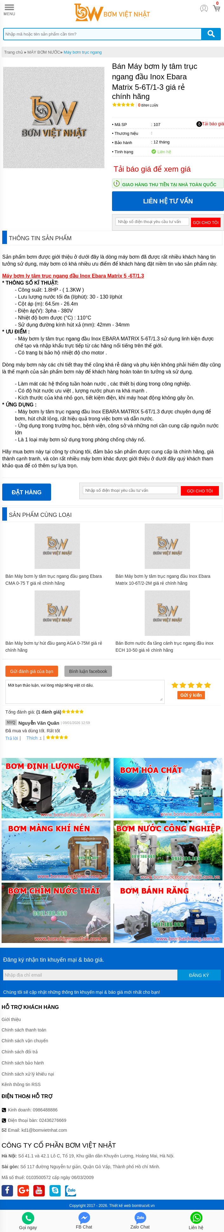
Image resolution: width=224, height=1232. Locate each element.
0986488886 (45, 1109)
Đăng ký (199, 975)
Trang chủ (13, 52)
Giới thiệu (11, 1019)
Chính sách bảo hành (23, 1062)
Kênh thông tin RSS (21, 1084)
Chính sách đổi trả (20, 1051)
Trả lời (11, 738)
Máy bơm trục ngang (83, 52)
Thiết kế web (120, 1205)
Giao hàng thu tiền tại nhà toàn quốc (169, 184)
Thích (29, 738)
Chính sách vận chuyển (25, 1040)
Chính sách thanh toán (24, 1029)
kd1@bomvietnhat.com (44, 1130)
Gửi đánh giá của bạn (31, 671)
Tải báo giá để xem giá (152, 169)
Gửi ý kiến (191, 695)
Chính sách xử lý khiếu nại (28, 1074)
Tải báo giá (210, 124)
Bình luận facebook (88, 671)
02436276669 (52, 1120)
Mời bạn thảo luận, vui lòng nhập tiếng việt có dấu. (85, 691)
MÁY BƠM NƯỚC (43, 52)
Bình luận (148, 105)
